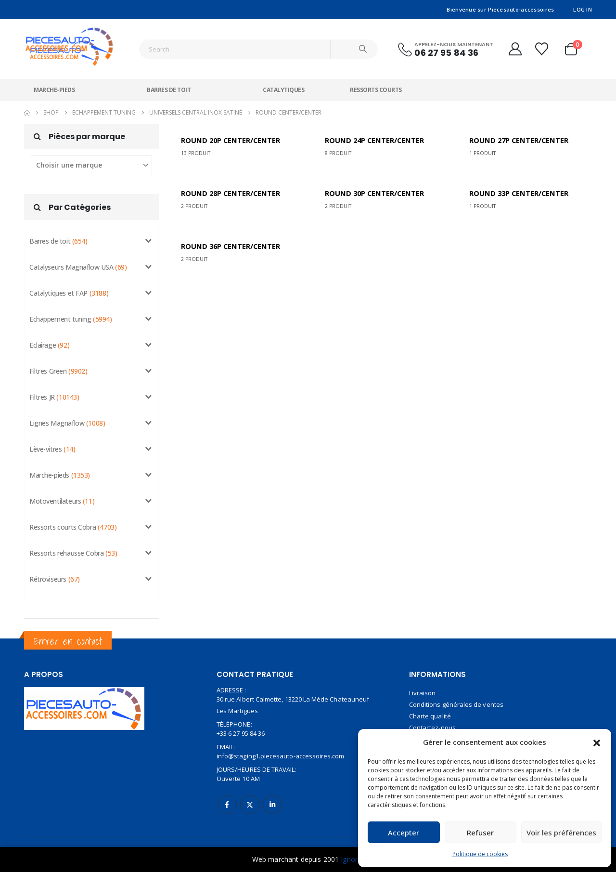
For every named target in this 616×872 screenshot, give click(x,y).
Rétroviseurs (47, 572)
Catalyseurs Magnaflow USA (71, 260)
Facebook (227, 797)
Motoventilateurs (55, 494)
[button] (597, 742)
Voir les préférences (561, 832)
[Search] (363, 45)
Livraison (422, 686)
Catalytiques (283, 83)
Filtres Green (48, 364)
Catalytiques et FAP (58, 286)
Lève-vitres (45, 442)
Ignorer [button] (352, 859)
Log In (582, 9)
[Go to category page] (235, 139)
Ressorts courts (376, 83)
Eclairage (42, 338)
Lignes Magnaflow (56, 416)
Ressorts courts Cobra (62, 520)
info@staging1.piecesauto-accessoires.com (281, 749)
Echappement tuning (60, 312)
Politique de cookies (480, 854)
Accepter (403, 832)
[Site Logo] (70, 39)
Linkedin (272, 797)
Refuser (480, 832)
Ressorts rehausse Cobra (66, 546)
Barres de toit (169, 83)
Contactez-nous (432, 720)
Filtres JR (42, 390)
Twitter (249, 797)
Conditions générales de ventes (456, 697)
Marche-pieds (54, 83)
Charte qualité (430, 709)
